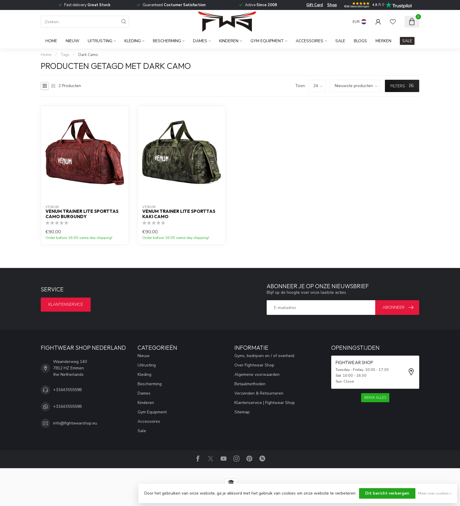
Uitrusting (100, 41)
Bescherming (167, 41)
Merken (383, 41)
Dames (200, 41)
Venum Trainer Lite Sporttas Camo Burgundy (82, 214)
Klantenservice (65, 304)
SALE (407, 41)
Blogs (360, 41)
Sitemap (242, 412)
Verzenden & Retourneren (258, 393)
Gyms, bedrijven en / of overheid (264, 356)
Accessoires (309, 41)
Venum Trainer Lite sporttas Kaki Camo (178, 214)
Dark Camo (88, 54)
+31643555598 (67, 390)
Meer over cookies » (434, 493)
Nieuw (72, 41)
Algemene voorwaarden (257, 374)
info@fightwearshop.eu (75, 423)
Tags (65, 54)
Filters (401, 86)
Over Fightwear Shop (254, 365)
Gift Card (314, 5)
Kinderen (229, 41)
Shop (332, 5)
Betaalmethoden (249, 384)
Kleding (132, 41)
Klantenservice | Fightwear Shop (264, 402)
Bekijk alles (375, 397)
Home (51, 41)
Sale (340, 41)
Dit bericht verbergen (387, 493)
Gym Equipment (267, 41)
